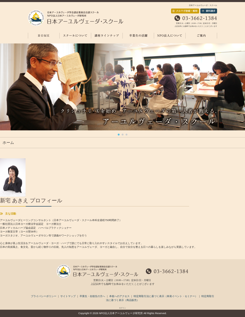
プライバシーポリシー (44, 296)
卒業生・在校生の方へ (93, 296)
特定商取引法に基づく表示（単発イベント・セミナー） (166, 296)
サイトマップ (68, 296)
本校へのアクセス (119, 296)
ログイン (122, 308)
